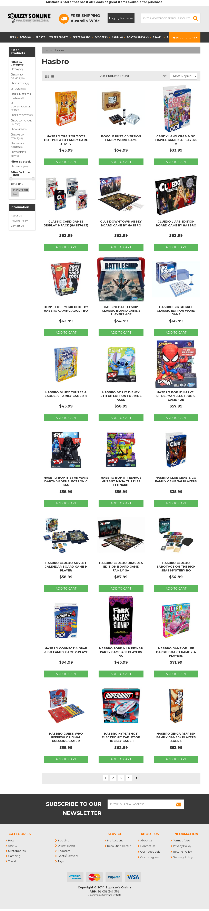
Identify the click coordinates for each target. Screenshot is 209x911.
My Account (115, 840)
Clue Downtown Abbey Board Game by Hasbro (121, 223)
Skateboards (83, 37)
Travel (159, 37)
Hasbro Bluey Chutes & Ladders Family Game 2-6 (66, 394)
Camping (118, 37)
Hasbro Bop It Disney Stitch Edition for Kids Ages (121, 395)
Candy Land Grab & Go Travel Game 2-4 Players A (176, 139)
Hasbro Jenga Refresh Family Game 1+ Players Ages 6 (176, 737)
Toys (60, 861)
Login (113, 18)
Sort (164, 76)
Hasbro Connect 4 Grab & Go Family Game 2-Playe (66, 650)
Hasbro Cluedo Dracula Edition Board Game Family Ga (121, 566)
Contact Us (17, 225)
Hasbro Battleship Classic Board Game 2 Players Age (121, 310)
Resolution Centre (119, 846)
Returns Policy (19, 220)
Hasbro (59, 49)
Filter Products (18, 52)
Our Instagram (150, 857)
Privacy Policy (182, 846)
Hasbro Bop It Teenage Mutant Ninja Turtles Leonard (121, 481)
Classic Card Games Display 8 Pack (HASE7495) (66, 223)
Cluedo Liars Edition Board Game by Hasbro (176, 223)
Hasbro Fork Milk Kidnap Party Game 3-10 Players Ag (121, 652)
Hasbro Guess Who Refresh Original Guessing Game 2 (66, 737)
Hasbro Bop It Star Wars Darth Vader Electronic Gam (66, 481)
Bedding (27, 37)
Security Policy (183, 857)
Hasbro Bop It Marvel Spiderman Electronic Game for (176, 395)
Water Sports (60, 37)
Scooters (102, 37)
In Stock (20, 166)
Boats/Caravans (139, 37)
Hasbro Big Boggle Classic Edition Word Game (176, 310)
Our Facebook (150, 851)
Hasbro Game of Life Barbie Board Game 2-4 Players (176, 652)
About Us (16, 215)
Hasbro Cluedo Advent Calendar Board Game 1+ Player (66, 566)
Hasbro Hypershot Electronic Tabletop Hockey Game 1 (121, 737)
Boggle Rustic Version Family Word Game (121, 138)
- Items (184, 37)
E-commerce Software (100, 895)
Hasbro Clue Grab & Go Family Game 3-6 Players (176, 479)
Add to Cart (66, 162)
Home (48, 49)
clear (14, 194)
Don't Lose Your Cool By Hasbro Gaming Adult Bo (66, 308)
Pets (14, 37)
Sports (42, 37)
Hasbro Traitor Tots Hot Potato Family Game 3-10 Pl (66, 139)
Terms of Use (181, 840)
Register (126, 18)
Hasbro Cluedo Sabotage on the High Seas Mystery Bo (176, 566)
